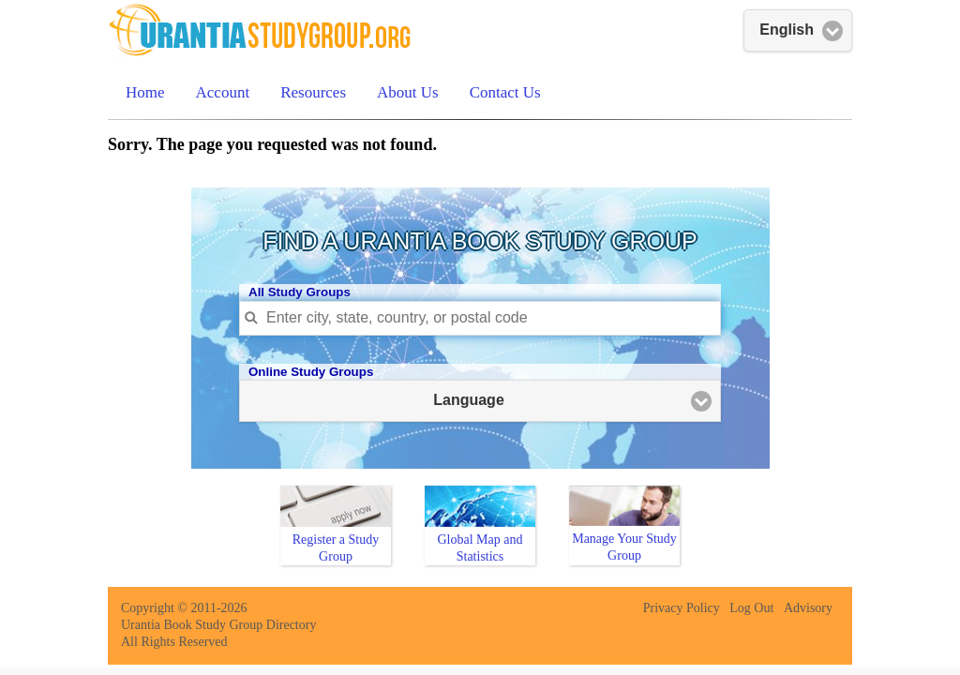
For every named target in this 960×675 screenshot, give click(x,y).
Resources (313, 92)
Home (145, 92)
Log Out (751, 608)
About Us (408, 92)
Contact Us (505, 92)
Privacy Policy (681, 608)
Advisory (808, 608)
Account (223, 92)
